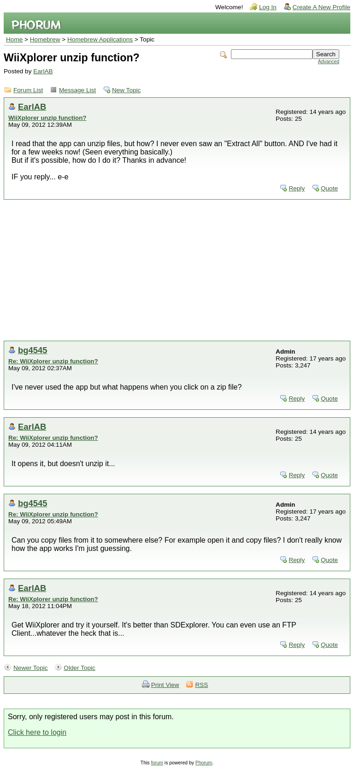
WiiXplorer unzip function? (47, 117)
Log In (268, 7)
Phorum (203, 762)
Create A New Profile (321, 7)
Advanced (328, 61)
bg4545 (32, 350)
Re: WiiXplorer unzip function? (53, 361)
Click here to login (37, 732)
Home (14, 39)
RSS (201, 684)
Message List (77, 90)
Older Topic (79, 667)
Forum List (28, 90)
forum (157, 762)
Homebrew (45, 39)
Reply (297, 188)
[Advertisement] (177, 271)
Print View (165, 684)
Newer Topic (30, 667)
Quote (329, 188)
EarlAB (43, 71)
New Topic (126, 90)
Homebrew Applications (100, 39)
